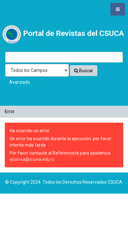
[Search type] (37, 70)
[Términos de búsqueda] (64, 57)
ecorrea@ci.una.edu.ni (32, 159)
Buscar (83, 70)
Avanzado (19, 82)
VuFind (15, 28)
